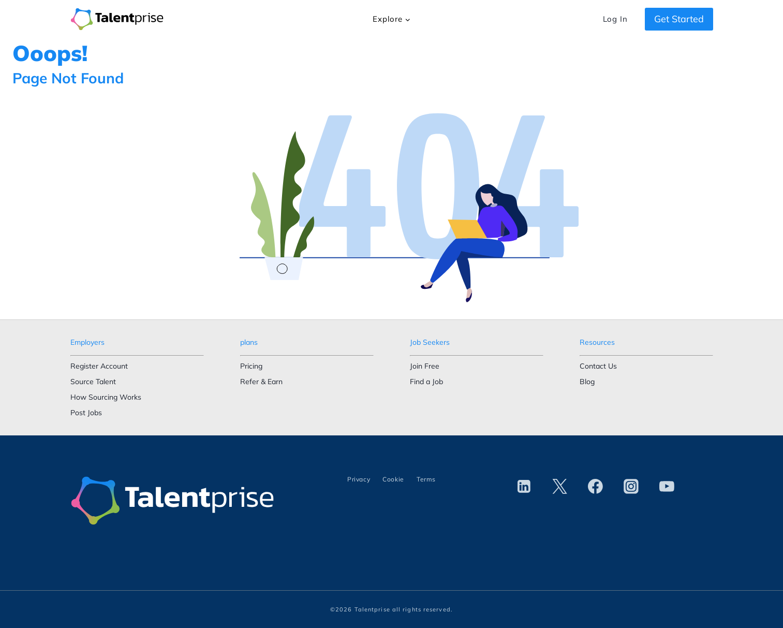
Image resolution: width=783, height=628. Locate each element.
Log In (615, 19)
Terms (426, 479)
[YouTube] (667, 487)
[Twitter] (560, 487)
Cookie (393, 479)
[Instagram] (631, 487)
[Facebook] (596, 487)
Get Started (679, 19)
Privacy (358, 479)
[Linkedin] (524, 487)
